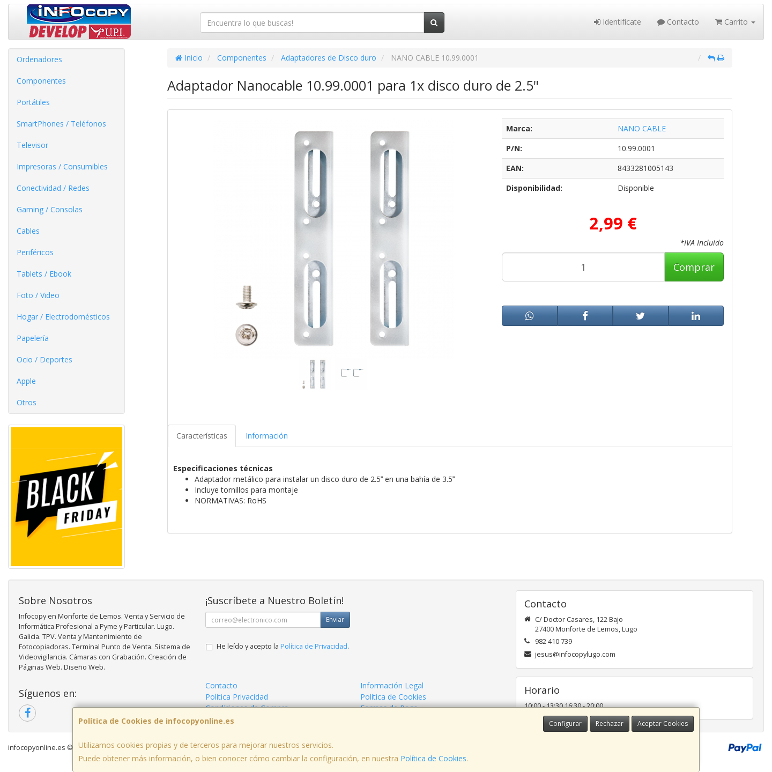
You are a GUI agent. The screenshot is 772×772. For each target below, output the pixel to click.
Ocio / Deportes (44, 359)
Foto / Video (38, 295)
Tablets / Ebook (44, 274)
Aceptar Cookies (662, 723)
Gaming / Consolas (50, 209)
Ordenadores (39, 59)
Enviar (335, 619)
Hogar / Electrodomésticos (63, 316)
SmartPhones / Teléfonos (61, 123)
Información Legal (392, 685)
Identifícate (617, 22)
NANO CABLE (642, 128)
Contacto (678, 22)
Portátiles (33, 102)
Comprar (694, 267)
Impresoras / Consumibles (62, 166)
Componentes (41, 81)
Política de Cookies (433, 758)
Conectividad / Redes (53, 188)
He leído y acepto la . (283, 646)
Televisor (32, 145)
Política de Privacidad (313, 646)
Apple (26, 381)
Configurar (565, 723)
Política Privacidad (236, 697)
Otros (26, 402)
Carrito (735, 22)
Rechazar (609, 723)
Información (267, 435)
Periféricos (35, 252)
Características (201, 435)
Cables (28, 231)
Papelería (33, 338)
